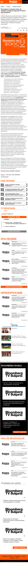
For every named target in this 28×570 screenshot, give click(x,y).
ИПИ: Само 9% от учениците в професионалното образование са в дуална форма (19, 464)
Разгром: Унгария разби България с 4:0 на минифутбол (13, 346)
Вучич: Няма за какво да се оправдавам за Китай (13, 383)
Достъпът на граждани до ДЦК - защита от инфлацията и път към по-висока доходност (19, 454)
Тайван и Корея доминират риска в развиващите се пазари (14, 501)
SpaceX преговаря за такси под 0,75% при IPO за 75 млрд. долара (19, 253)
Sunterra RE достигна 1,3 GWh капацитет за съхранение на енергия (19, 307)
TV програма (8, 208)
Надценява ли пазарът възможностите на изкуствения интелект (13, 520)
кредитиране (17, 174)
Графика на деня (11, 483)
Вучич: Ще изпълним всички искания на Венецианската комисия (14, 403)
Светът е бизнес (14, 241)
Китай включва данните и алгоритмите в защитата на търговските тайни (18, 279)
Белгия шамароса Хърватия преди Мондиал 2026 (13, 354)
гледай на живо (14, 217)
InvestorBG (2, 56)
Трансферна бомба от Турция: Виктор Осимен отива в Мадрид (14, 338)
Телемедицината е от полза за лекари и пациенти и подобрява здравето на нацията (19, 244)
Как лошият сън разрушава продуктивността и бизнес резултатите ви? (18, 316)
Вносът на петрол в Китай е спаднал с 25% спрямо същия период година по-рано (13, 540)
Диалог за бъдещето (15, 259)
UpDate (12, 470)
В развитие (12, 451)
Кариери (5, 556)
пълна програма (14, 231)
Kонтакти (12, 558)
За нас (23, 556)
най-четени (7, 181)
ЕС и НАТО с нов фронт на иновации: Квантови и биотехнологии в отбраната (18, 444)
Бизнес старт (13, 441)
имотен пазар (8, 174)
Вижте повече (20, 432)
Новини (13, 250)
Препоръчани (14, 268)
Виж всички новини (14, 287)
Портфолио (17, 556)
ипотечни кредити (5, 176)
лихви (13, 174)
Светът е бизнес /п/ (7, 213)
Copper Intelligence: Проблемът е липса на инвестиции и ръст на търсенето (11, 424)
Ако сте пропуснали (12, 438)
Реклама (11, 556)
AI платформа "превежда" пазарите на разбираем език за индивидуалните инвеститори (18, 474)
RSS (17, 558)
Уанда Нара (9, 330)
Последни (9, 239)
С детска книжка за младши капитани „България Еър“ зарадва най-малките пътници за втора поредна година (19, 271)
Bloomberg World (11, 365)
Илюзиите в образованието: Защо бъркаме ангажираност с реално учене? (19, 262)
